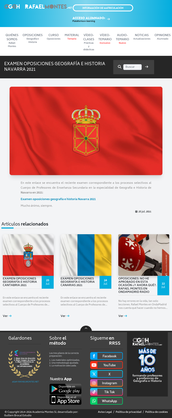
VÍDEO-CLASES (88, 42)
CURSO (53, 37)
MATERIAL (72, 37)
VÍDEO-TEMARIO (105, 39)
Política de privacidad (129, 412)
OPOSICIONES (33, 38)
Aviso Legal (105, 412)
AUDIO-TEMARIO (122, 39)
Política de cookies (156, 412)
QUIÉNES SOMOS (12, 40)
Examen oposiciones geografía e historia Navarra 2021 (58, 199)
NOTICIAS (141, 37)
